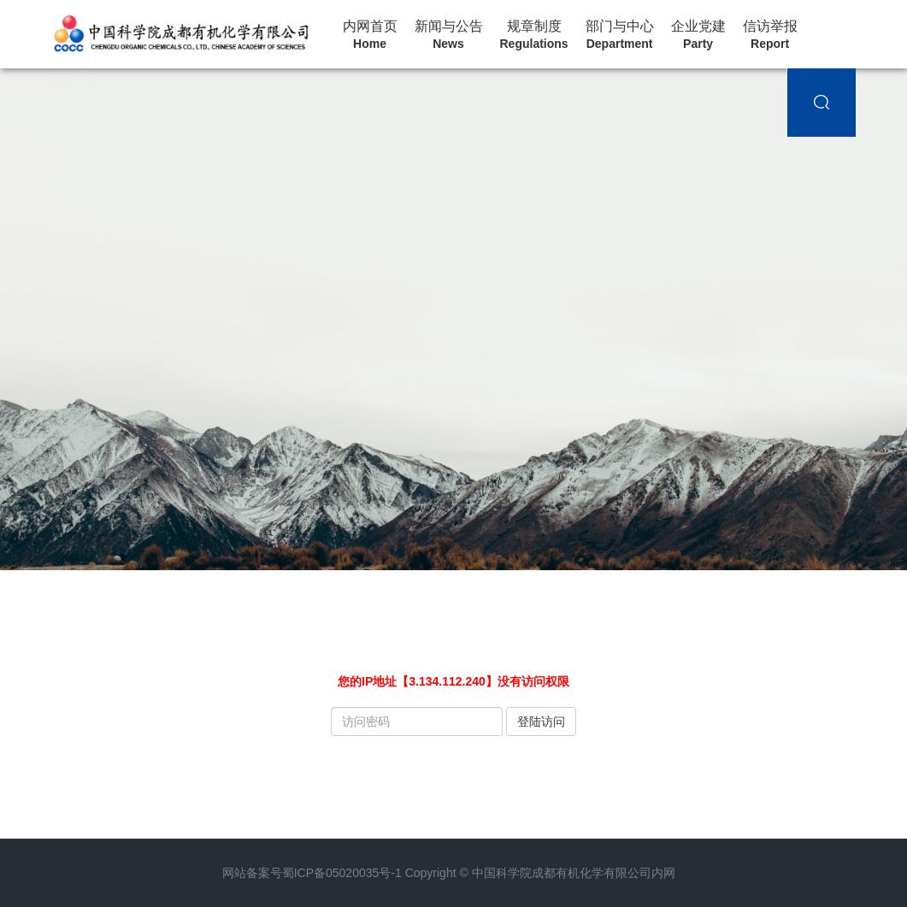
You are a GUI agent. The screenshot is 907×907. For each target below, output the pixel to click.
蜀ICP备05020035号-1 (342, 873)
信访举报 (770, 35)
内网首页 (370, 35)
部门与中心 (620, 35)
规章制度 (534, 35)
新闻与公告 (449, 35)
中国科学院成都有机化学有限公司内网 (573, 873)
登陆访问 (541, 721)
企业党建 (698, 35)
